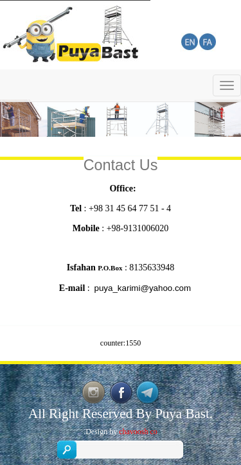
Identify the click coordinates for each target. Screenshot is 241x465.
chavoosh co (138, 431)
